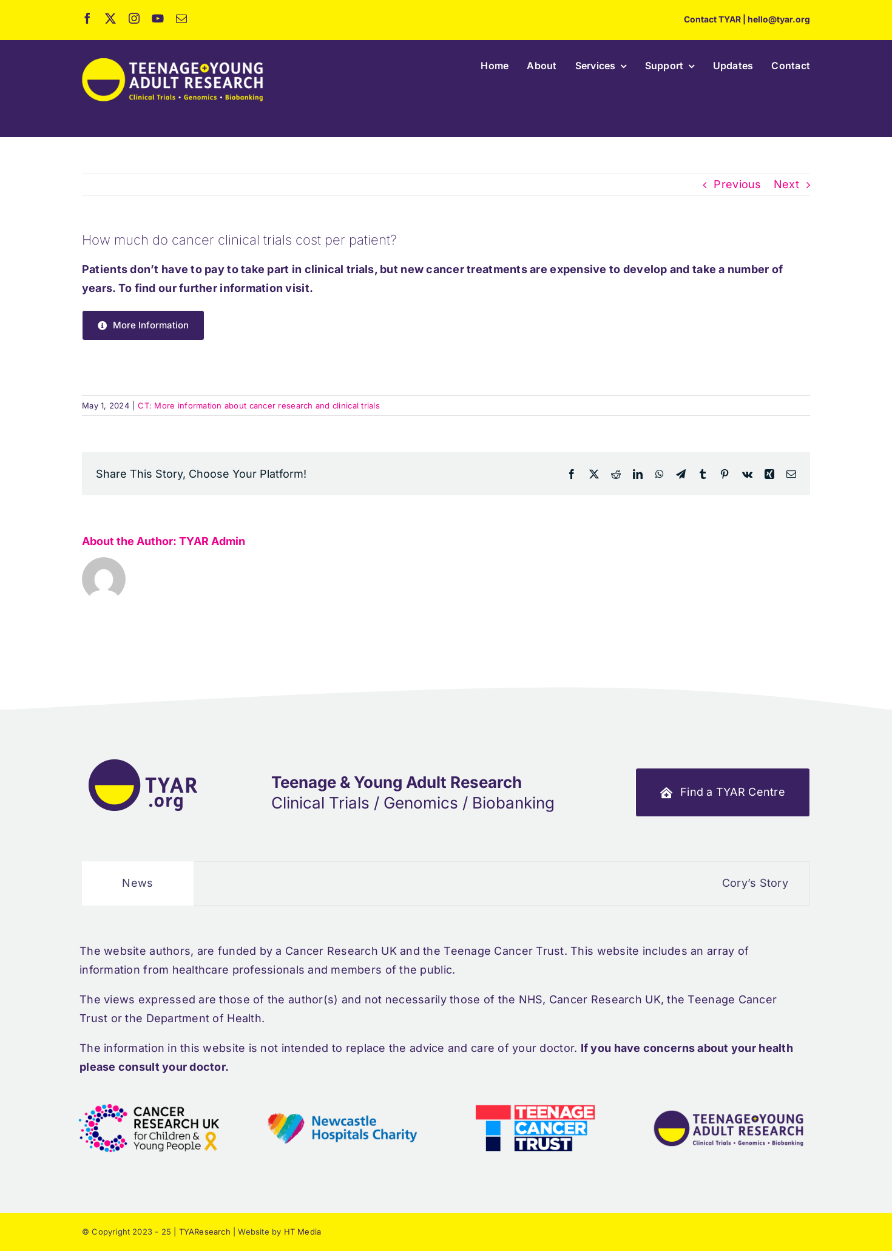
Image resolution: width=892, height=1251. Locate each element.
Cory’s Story (785, 882)
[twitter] (110, 18)
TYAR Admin (212, 541)
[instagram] (134, 18)
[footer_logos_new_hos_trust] (342, 1092)
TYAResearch (205, 1231)
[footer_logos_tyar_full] (728, 1092)
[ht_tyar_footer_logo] (142, 758)
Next (786, 184)
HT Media (303, 1231)
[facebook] (87, 18)
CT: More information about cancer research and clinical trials (259, 405)
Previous (737, 184)
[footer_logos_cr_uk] (149, 1092)
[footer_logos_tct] (535, 1092)
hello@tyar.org (779, 19)
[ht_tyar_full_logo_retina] (176, 57)
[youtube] (158, 18)
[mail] (181, 18)
